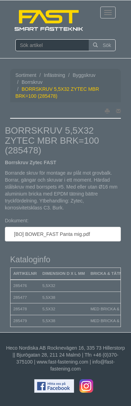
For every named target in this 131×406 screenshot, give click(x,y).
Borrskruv (32, 82)
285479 (20, 320)
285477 (20, 297)
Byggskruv (84, 75)
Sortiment (25, 75)
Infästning (54, 75)
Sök (102, 45)
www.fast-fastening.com (62, 362)
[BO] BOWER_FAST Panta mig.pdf (50, 234)
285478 (20, 309)
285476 (20, 285)
